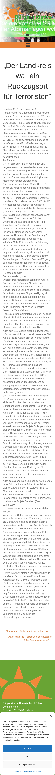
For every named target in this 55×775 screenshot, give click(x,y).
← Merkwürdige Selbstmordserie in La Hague (26, 631)
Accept (27, 748)
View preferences (27, 764)
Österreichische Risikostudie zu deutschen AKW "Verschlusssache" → (30, 638)
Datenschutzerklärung (23, 771)
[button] (50, 715)
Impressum (37, 771)
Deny (27, 756)
